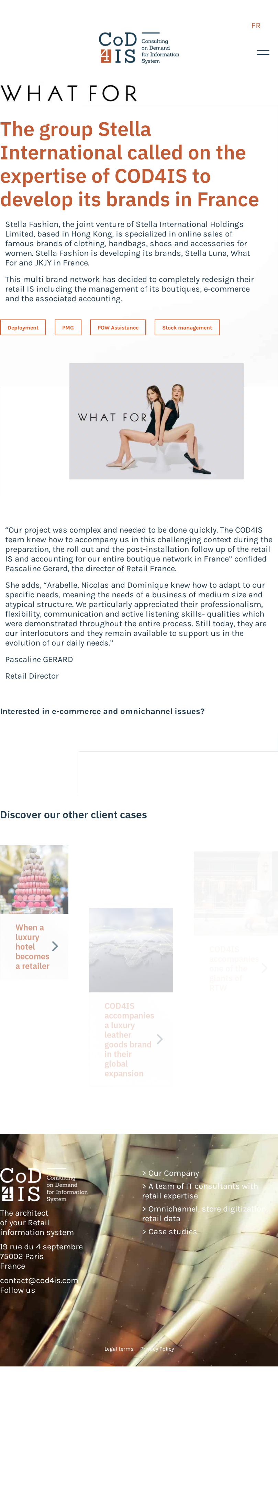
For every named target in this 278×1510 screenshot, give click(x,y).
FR (256, 25)
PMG (68, 327)
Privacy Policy (157, 1348)
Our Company (173, 1173)
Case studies (172, 1231)
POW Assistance (118, 327)
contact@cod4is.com (39, 1280)
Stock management (187, 327)
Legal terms (118, 1348)
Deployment (23, 327)
